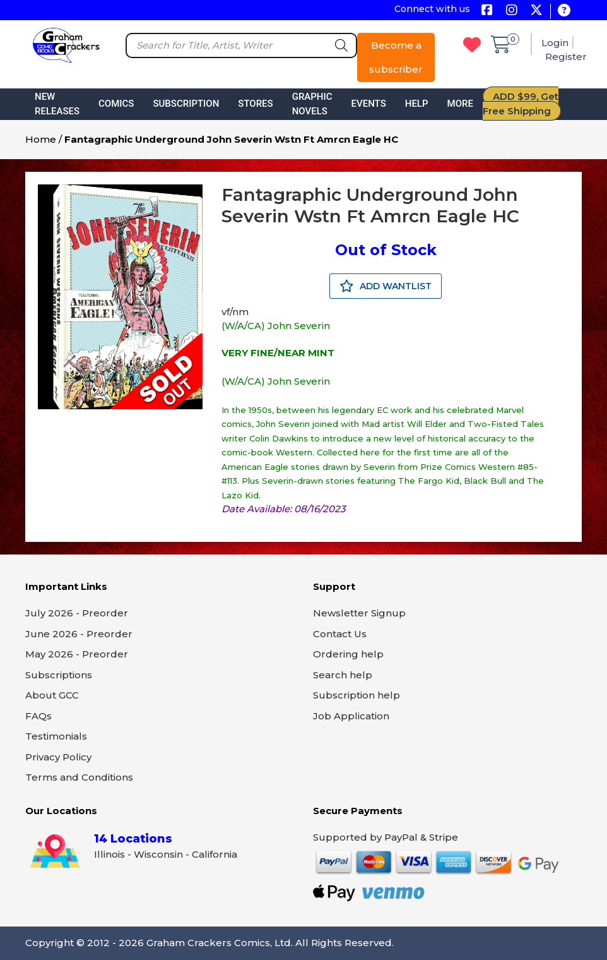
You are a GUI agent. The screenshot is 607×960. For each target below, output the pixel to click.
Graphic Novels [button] (312, 104)
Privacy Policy (58, 757)
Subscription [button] (186, 103)
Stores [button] (255, 103)
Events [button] (368, 103)
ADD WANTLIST (385, 286)
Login (555, 43)
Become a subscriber (396, 57)
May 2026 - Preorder (76, 654)
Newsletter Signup (359, 613)
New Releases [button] (57, 104)
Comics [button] (116, 103)
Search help (342, 675)
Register (566, 57)
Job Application (351, 716)
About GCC (52, 695)
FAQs (38, 716)
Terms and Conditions (79, 777)
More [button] (460, 103)
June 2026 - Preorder (79, 634)
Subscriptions (58, 675)
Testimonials (56, 736)
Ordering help (348, 654)
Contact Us (340, 634)
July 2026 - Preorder (76, 613)
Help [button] (416, 103)
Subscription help (356, 695)
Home (40, 139)
